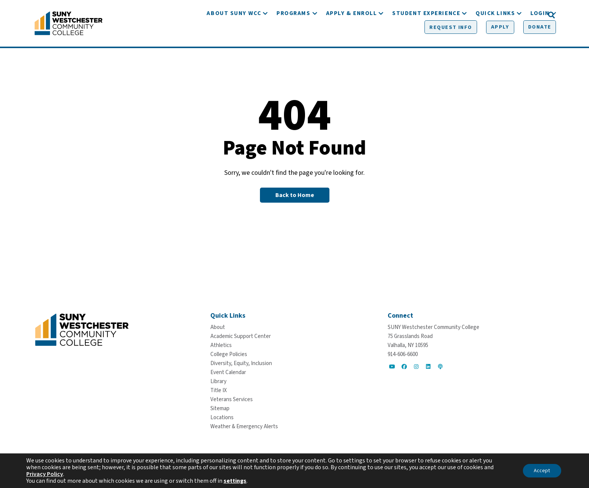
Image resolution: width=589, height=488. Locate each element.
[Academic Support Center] (240, 336)
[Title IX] (218, 390)
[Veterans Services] (231, 399)
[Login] (540, 36)
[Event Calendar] (228, 372)
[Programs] (293, 36)
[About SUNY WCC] (234, 36)
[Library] (218, 381)
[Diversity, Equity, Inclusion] (241, 363)
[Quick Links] (495, 36)
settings (235, 480)
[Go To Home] (68, 24)
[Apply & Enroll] (351, 36)
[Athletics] (221, 345)
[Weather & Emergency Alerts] (244, 426)
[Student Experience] (426, 36)
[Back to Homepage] (294, 198)
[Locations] (222, 417)
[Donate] (523, 15)
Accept (542, 470)
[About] (217, 327)
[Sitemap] (220, 408)
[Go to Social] (392, 366)
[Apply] (486, 15)
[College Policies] (228, 354)
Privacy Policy (44, 474)
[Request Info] (438, 15)
